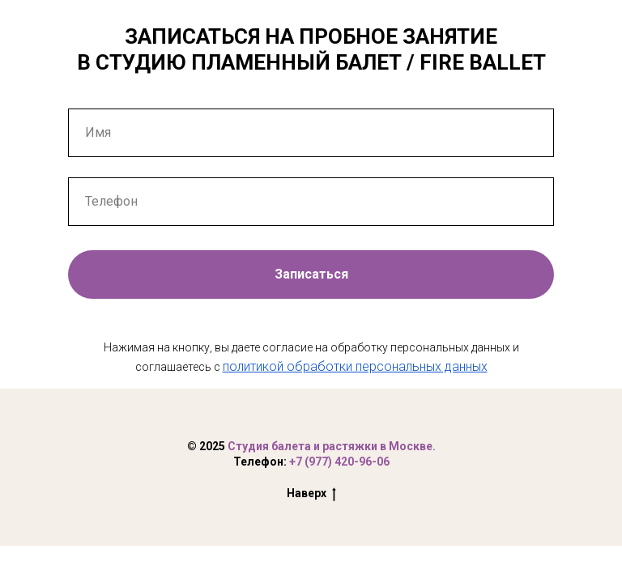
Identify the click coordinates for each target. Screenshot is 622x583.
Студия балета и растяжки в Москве (330, 446)
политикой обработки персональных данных (355, 366)
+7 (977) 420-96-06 (339, 461)
